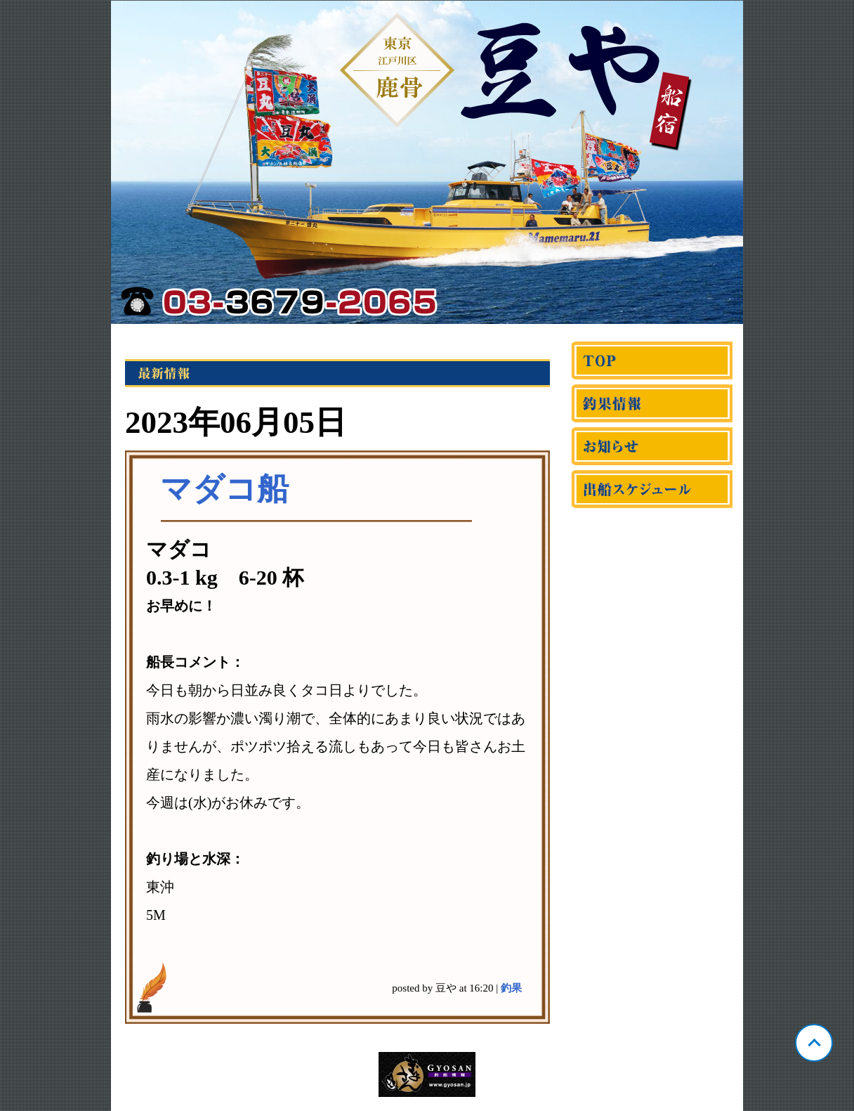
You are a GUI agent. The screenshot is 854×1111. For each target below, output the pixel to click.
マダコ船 (224, 489)
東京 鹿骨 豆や (427, 162)
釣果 (511, 988)
